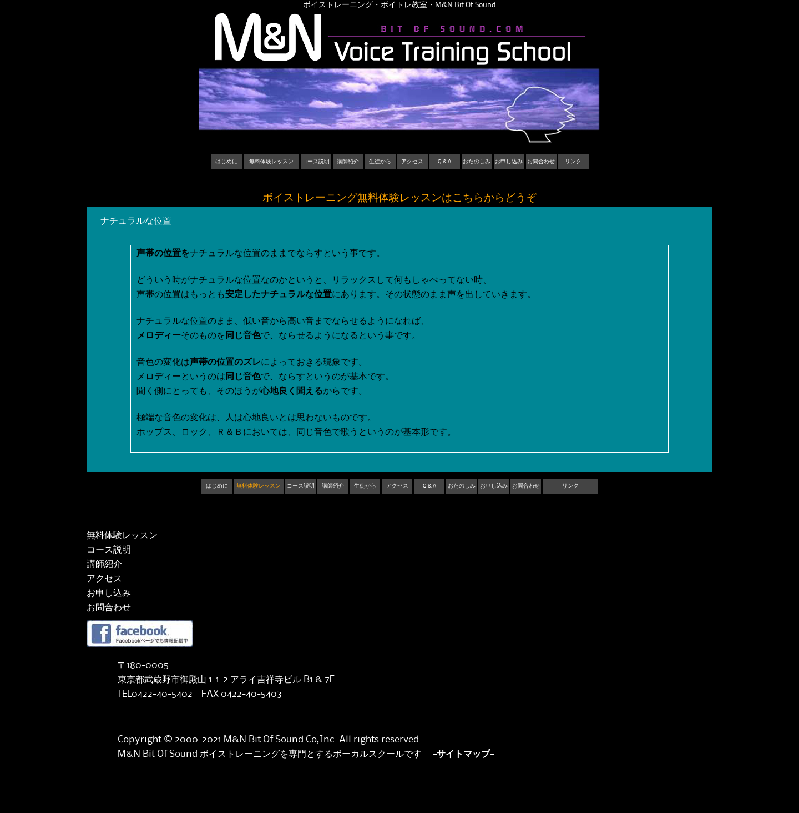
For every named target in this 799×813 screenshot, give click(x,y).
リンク (573, 161)
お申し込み (509, 161)
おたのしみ (476, 161)
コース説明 (316, 161)
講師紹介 (348, 161)
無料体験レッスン (271, 161)
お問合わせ (541, 161)
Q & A (444, 161)
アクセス (412, 161)
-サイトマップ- (463, 754)
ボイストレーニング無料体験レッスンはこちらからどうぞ (399, 198)
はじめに (226, 161)
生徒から (380, 161)
